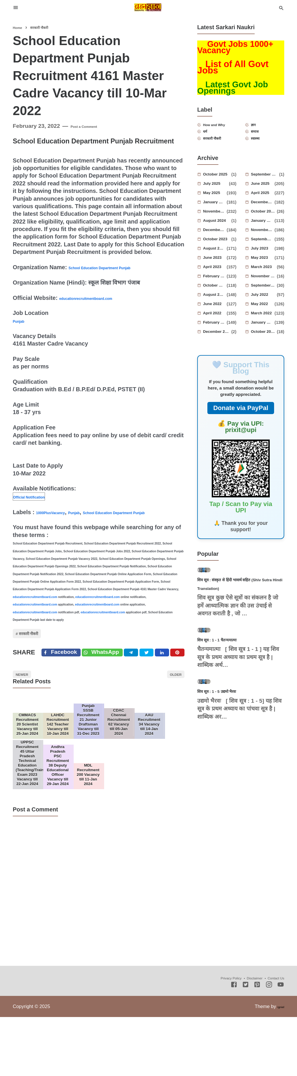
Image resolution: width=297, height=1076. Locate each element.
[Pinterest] (187, 670)
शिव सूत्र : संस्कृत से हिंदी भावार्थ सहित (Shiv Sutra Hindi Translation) (235, 622)
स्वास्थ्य (262, 147)
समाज (261, 138)
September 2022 (265, 295)
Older (170, 698)
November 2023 (264, 240)
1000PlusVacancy (60, 512)
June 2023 (216, 268)
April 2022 (216, 323)
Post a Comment (92, 126)
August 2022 (216, 305)
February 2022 (216, 332)
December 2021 (218, 342)
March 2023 (265, 277)
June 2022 (216, 314)
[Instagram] (269, 1044)
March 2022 (264, 323)
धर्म (210, 138)
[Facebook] (63, 670)
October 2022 (216, 295)
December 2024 (264, 212)
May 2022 (264, 314)
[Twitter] (111, 670)
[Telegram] (143, 670)
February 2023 (216, 286)
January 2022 (264, 332)
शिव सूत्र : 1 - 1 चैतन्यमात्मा (230, 705)
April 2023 (216, 277)
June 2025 (264, 194)
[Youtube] (280, 1044)
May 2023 (264, 268)
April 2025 (264, 203)
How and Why (221, 128)
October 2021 (265, 342)
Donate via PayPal (240, 418)
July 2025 (217, 194)
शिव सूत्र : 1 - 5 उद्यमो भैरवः (230, 780)
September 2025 (266, 184)
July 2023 (264, 258)
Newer (28, 698)
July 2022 (265, 305)
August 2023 (216, 258)
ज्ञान (259, 128)
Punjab (22, 321)
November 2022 (265, 286)
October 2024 (265, 221)
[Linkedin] (172, 670)
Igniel (278, 1065)
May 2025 (216, 203)
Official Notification (39, 496)
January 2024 (264, 231)
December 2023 (216, 240)
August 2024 (218, 231)
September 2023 (264, 249)
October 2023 (218, 249)
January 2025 (216, 212)
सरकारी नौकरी (39, 644)
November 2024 (216, 221)
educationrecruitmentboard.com (103, 298)
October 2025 (218, 184)
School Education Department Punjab (119, 267)
